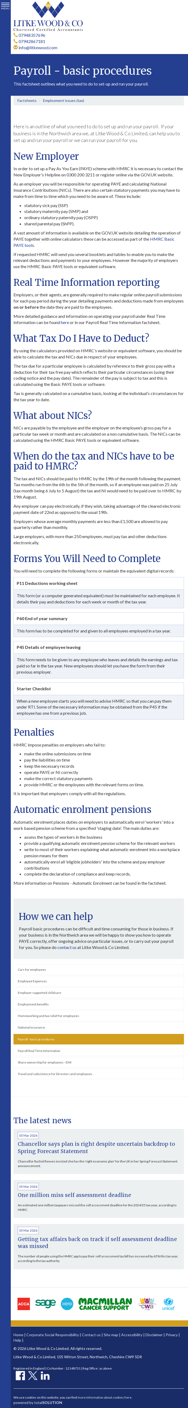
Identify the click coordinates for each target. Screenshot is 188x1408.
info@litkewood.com (35, 47)
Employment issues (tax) (63, 100)
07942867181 (29, 41)
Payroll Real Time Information (39, 1051)
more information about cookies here (104, 1397)
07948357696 (29, 35)
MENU (5, 6)
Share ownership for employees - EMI (44, 1062)
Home (18, 1334)
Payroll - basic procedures (36, 1039)
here (65, 322)
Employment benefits (33, 1004)
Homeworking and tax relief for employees (48, 1016)
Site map (111, 1334)
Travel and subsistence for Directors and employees (55, 1074)
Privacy (172, 1334)
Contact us (91, 1334)
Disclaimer (154, 1334)
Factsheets (27, 100)
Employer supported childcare (39, 993)
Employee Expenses (32, 981)
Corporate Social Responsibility (52, 1334)
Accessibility (131, 1334)
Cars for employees (32, 970)
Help (17, 1340)
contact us (66, 947)
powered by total (37, 1402)
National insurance (31, 1027)
